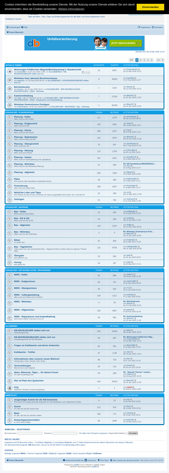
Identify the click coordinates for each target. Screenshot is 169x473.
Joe (128, 399)
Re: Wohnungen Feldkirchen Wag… (138, 337)
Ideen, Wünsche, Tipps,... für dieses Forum (36, 372)
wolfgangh (131, 211)
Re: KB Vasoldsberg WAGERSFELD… (139, 164)
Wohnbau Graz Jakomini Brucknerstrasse (35, 78)
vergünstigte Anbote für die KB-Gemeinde (35, 399)
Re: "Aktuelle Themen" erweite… (137, 372)
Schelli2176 (131, 157)
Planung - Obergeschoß (26, 144)
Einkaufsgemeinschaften (27, 420)
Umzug (17, 262)
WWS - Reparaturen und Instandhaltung (46, 100)
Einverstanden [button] (150, 7)
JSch (129, 352)
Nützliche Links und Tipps (27, 192)
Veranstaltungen (22, 365)
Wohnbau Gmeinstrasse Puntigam (31, 104)
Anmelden (10, 429)
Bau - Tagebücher (23, 247)
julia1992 (130, 420)
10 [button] (158, 60)
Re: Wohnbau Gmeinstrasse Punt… (138, 232)
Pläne (17, 179)
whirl (129, 255)
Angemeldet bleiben (118, 433)
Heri (128, 359)
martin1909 (131, 281)
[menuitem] (24, 27)
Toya (129, 166)
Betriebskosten (22, 87)
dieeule (130, 87)
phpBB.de (95, 467)
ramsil (129, 387)
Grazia (20, 89)
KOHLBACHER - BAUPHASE (63, 107)
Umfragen (19, 199)
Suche (17, 406)
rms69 (129, 218)
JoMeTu (130, 274)
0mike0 (130, 365)
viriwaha (130, 295)
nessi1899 (21, 72)
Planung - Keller (22, 117)
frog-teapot (131, 185)
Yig (128, 130)
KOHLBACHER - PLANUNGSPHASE (19, 112)
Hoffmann (97, 453)
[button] (131, 60)
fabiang (130, 172)
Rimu (129, 406)
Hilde (129, 262)
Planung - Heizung (23, 150)
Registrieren (23, 429)
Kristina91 (131, 240)
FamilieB (130, 78)
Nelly (129, 330)
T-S (128, 288)
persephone (131, 117)
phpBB (75, 465)
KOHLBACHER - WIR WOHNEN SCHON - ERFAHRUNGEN (28, 270)
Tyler (19, 98)
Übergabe (19, 255)
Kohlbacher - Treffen (24, 352)
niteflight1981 (132, 247)
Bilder (17, 240)
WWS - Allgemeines (24, 310)
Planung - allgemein (24, 172)
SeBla (129, 225)
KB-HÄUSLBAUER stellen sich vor (32, 330)
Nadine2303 (131, 179)
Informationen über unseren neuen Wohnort (36, 359)
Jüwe (129, 123)
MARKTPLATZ (11, 395)
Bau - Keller (20, 211)
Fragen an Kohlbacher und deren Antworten (36, 345)
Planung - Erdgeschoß (25, 123)
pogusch (20, 80)
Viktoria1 (130, 374)
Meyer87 (130, 95)
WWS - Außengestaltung (26, 295)
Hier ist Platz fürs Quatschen (29, 380)
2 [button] (140, 60)
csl (128, 192)
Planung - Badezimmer (25, 137)
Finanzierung (21, 185)
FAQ (16, 387)
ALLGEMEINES (55, 72)
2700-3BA (131, 150)
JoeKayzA (131, 199)
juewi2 (129, 310)
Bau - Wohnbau (83, 107)
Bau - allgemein (22, 225)
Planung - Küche (22, 130)
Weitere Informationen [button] (71, 9)
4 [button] (148, 60)
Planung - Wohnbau (24, 164)
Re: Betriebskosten (131, 301)
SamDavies (131, 144)
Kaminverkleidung (23, 95)
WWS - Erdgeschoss (24, 281)
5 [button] (151, 60)
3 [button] (144, 60)
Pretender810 (132, 69)
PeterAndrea (22, 107)
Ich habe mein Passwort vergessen (93, 433)
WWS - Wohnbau (37, 91)
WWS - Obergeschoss (25, 288)
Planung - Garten (23, 157)
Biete (16, 413)
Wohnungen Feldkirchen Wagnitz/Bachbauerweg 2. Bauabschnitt (47, 69)
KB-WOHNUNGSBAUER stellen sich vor (40, 73)
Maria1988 (131, 345)
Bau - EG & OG (21, 218)
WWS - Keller (21, 274)
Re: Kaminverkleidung (132, 316)
